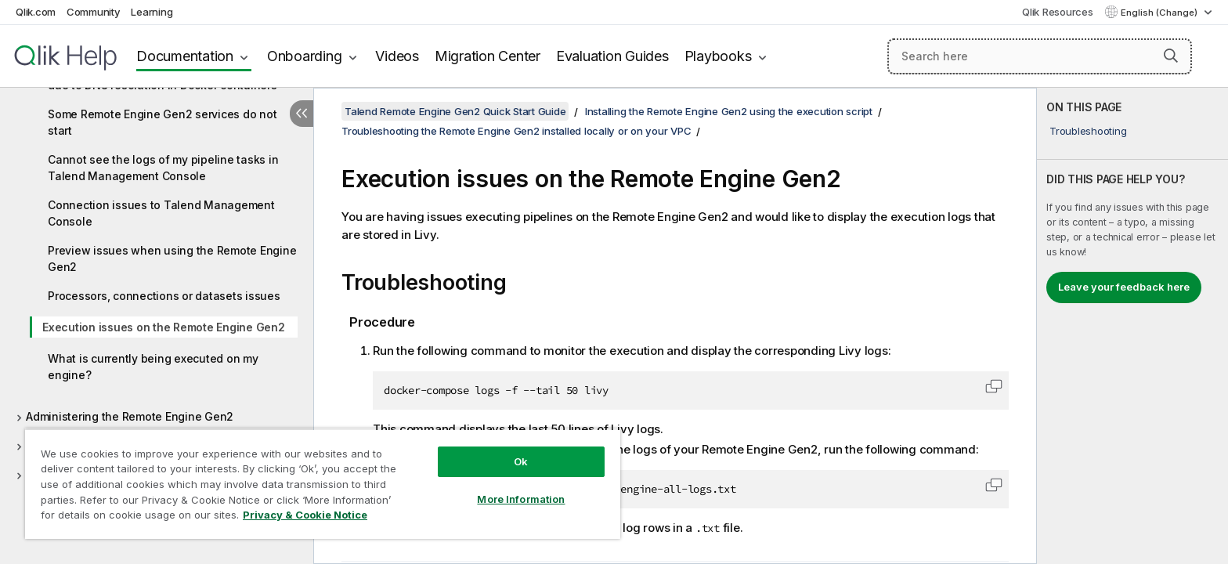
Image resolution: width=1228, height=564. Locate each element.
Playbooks (718, 56)
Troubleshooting (1087, 131)
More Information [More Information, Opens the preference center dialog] (521, 499)
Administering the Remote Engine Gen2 (129, 416)
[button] (1171, 55)
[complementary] (1132, 326)
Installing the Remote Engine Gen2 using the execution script (728, 111)
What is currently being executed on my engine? (153, 366)
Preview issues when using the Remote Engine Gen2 (172, 258)
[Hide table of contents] (301, 113)
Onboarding (304, 56)
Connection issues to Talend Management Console (161, 213)
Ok (521, 461)
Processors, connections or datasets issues (164, 295)
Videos (397, 56)
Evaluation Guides (612, 56)
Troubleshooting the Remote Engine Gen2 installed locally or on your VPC (516, 131)
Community (94, 11)
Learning (151, 11)
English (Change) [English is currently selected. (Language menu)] (1160, 12)
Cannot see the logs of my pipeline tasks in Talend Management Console (163, 168)
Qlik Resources (1057, 11)
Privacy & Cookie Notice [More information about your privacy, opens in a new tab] (305, 514)
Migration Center (487, 56)
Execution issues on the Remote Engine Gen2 (163, 327)
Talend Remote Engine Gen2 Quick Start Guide (455, 111)
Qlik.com (36, 11)
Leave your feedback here (1124, 286)
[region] (322, 483)
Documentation (184, 56)
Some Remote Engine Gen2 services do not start (162, 122)
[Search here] (1039, 56)
